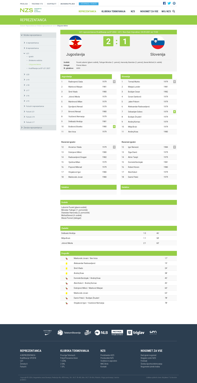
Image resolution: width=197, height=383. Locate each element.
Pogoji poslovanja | (107, 377)
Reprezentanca (87, 11)
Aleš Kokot (78, 283)
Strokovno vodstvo (34, 60)
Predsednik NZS (107, 358)
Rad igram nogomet (148, 355)
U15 (26, 101)
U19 (26, 80)
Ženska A (23, 364)
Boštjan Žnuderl (92, 298)
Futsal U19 (28, 117)
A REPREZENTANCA (27, 355)
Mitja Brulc (65, 238)
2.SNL (62, 364)
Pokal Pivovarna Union (69, 358)
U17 (26, 90)
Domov (22, 26)
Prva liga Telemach (67, 355)
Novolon (174, 377)
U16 (26, 96)
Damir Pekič (79, 298)
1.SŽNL (63, 361)
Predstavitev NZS (107, 355)
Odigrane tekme (62, 26)
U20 (26, 74)
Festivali (144, 361)
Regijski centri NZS (148, 358)
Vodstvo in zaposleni (109, 361)
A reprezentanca (31, 43)
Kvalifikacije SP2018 (28, 358)
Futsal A (23, 366)
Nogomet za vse (149, 11)
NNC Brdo (104, 364)
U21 (54, 26)
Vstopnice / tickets (88, 4)
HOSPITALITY (51, 4)
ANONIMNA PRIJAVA (67, 4)
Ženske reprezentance (31, 128)
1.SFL (62, 366)
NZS (133, 11)
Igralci (30, 57)
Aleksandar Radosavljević (84, 263)
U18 (26, 85)
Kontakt (104, 366)
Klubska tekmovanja (113, 11)
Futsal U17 (28, 122)
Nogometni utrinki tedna (150, 366)
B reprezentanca (31, 48)
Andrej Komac (91, 283)
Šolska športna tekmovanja (151, 364)
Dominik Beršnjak (81, 278)
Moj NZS (166, 11)
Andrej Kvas (79, 273)
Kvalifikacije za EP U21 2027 (38, 68)
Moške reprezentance (44, 26)
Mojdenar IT (166, 377)
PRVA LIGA (23, 4)
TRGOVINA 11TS (37, 4)
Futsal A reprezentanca (33, 106)
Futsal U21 (28, 112)
